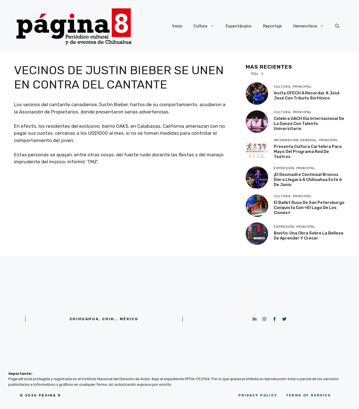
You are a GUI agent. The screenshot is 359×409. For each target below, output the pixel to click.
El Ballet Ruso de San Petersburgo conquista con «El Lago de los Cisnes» (309, 207)
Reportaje (272, 26)
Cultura (207, 26)
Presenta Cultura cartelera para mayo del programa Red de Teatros (308, 151)
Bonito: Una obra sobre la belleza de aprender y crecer (308, 236)
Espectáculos (238, 26)
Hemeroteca (311, 26)
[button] (337, 26)
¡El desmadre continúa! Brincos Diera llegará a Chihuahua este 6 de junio (308, 179)
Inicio (177, 26)
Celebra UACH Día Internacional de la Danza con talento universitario (309, 123)
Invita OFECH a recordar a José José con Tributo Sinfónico (307, 95)
